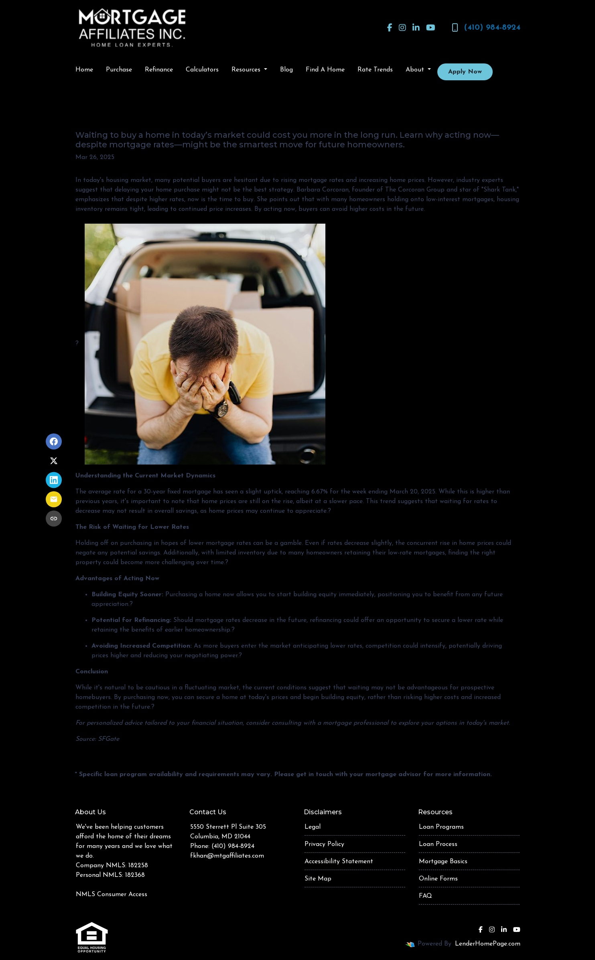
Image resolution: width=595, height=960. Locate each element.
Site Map (318, 879)
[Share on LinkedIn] (54, 480)
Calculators (202, 70)
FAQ (425, 896)
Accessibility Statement (339, 861)
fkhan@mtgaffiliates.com (227, 856)
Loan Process (438, 844)
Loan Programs (441, 827)
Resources (247, 70)
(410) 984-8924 (486, 28)
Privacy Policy (324, 844)
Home (84, 70)
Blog (286, 70)
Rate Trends (375, 70)
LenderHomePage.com (487, 944)
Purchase (119, 70)
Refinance (159, 70)
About (416, 70)
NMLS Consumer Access (111, 894)
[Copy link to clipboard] (54, 519)
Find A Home (325, 70)
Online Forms (438, 879)
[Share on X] (54, 461)
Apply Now (465, 72)
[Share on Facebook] (54, 442)
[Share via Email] (54, 499)
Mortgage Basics (443, 861)
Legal (313, 827)
